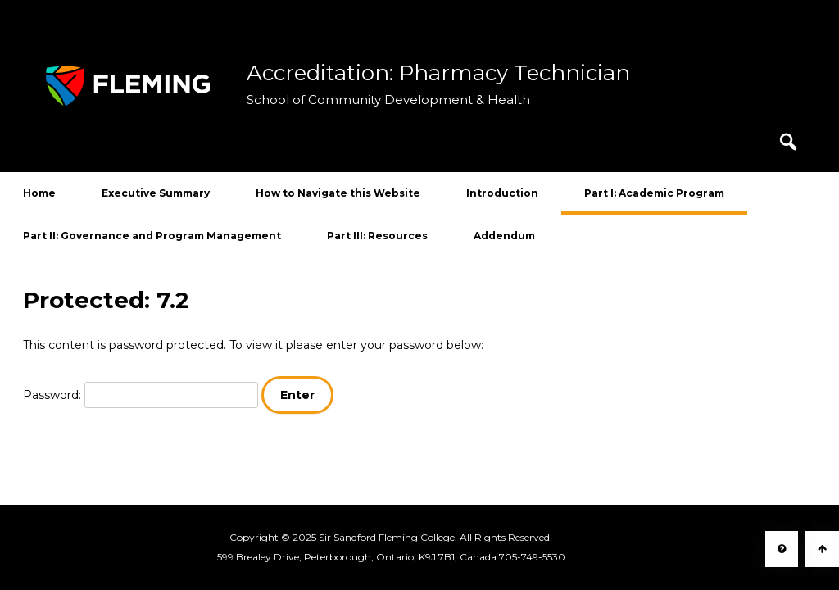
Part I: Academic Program (654, 193)
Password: (140, 395)
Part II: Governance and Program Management (152, 235)
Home (39, 193)
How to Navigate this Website (338, 193)
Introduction (502, 193)
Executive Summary (156, 193)
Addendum (504, 235)
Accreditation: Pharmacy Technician (438, 73)
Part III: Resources (377, 235)
